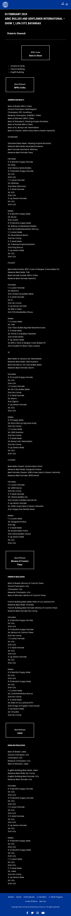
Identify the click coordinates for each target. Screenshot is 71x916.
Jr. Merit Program (56, 897)
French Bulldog (18, 69)
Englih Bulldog (17, 72)
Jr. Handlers (42, 897)
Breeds (11, 897)
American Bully (18, 66)
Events (18, 897)
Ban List (43, 901)
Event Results (29, 897)
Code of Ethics (31, 901)
